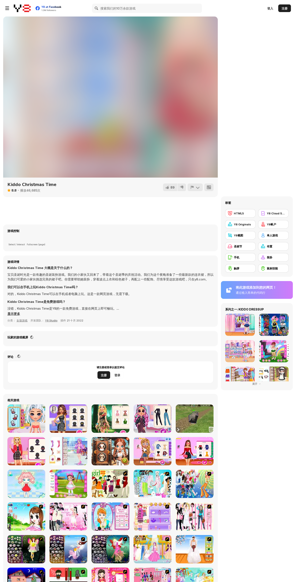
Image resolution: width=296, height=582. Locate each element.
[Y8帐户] (273, 224)
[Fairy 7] (68, 549)
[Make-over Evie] (110, 516)
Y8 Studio (51, 320)
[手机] (240, 257)
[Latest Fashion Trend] (195, 484)
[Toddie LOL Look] (68, 484)
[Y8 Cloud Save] (273, 213)
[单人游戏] (273, 235)
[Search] (96, 8)
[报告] (195, 187)
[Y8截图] (240, 235)
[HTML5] (240, 213)
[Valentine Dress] (68, 516)
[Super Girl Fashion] (110, 484)
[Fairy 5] (26, 549)
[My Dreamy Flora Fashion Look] (110, 418)
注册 (285, 8)
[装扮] (273, 257)
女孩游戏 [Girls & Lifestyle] (21, 320)
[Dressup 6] (152, 549)
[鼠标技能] (273, 268)
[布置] (273, 246)
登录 (117, 375)
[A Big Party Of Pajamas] (152, 484)
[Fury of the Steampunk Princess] (110, 451)
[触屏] (240, 268)
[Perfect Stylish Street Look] (152, 418)
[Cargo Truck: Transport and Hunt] (195, 418)
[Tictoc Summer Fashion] (26, 418)
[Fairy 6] (110, 549)
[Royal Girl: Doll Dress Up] (26, 484)
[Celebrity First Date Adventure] (195, 451)
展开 (257, 383)
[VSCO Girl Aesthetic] (152, 451)
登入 (270, 8)
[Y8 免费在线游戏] (22, 8)
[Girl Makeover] (152, 516)
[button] (13, 314)
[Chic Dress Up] (195, 516)
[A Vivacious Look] (26, 516)
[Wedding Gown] (195, 549)
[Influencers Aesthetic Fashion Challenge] (26, 451)
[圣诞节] (240, 246)
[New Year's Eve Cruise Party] (68, 418)
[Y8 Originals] (240, 224)
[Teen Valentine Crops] (68, 451)
